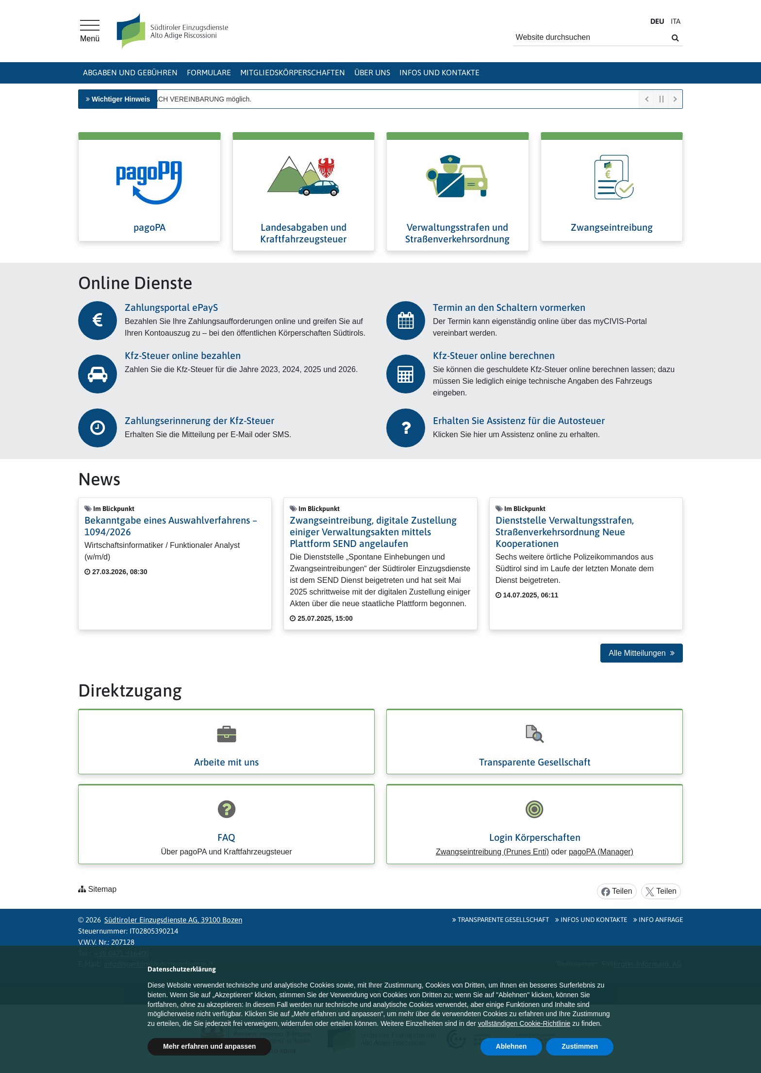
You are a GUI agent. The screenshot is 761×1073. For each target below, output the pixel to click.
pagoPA (149, 227)
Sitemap (102, 889)
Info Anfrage (658, 919)
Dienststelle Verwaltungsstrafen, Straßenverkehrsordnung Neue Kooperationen (565, 531)
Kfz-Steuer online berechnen (494, 355)
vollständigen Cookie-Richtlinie (524, 1023)
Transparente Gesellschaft (535, 761)
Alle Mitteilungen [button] (642, 653)
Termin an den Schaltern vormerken (509, 307)
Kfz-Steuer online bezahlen (183, 355)
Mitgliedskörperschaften (292, 72)
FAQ (226, 837)
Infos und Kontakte (439, 72)
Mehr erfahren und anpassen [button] (209, 1046)
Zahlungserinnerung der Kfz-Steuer (199, 420)
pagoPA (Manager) (601, 852)
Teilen (616, 891)
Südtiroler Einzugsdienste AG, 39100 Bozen (173, 920)
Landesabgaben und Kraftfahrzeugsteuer (303, 232)
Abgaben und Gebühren (130, 72)
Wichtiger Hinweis (121, 99)
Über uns (372, 72)
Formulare (209, 72)
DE (657, 21)
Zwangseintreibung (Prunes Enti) (492, 852)
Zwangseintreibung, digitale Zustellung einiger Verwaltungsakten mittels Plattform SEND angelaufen (373, 531)
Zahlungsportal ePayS (171, 307)
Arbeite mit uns (226, 761)
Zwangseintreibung (612, 227)
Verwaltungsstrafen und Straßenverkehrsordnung (457, 232)
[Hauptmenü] (89, 31)
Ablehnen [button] (511, 1046)
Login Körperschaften (534, 837)
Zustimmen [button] (580, 1046)
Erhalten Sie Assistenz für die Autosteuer (519, 420)
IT (675, 21)
